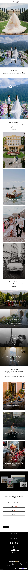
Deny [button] (15, 568)
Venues (8, 554)
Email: (14, 510)
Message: (14, 514)
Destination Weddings (13, 554)
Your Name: (14, 506)
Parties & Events (20, 554)
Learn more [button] (14, 565)
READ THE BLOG (14, 481)
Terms (8, 569)
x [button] (26, 562)
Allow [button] (23, 568)
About (5, 554)
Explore (14, 29)
